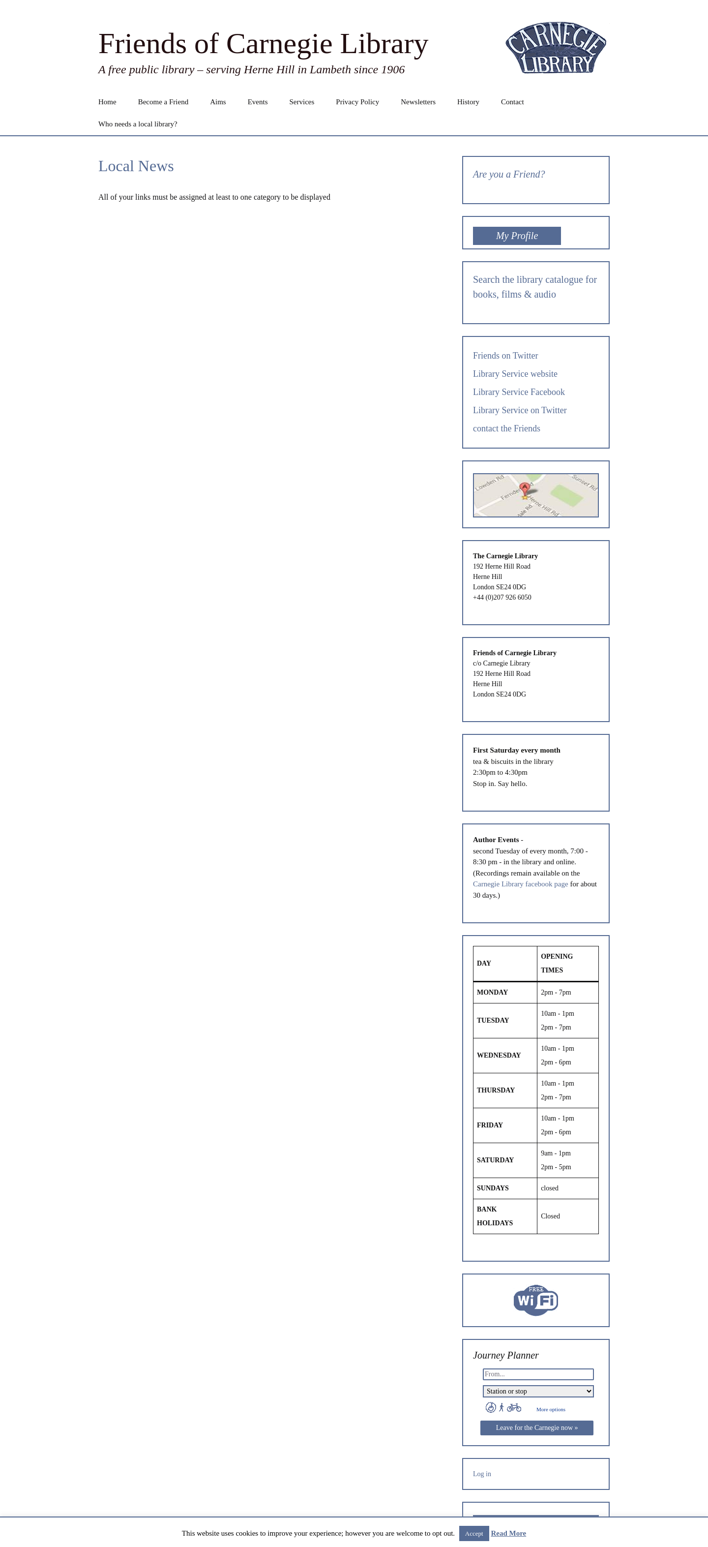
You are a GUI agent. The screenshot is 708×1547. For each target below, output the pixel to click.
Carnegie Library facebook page (520, 884)
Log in (482, 1474)
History (468, 102)
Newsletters (418, 102)
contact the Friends (506, 428)
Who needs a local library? (137, 124)
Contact (512, 102)
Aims (218, 102)
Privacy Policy (357, 102)
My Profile (517, 235)
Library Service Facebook (519, 392)
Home (107, 102)
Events (258, 102)
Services (301, 102)
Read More (508, 1533)
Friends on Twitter (505, 356)
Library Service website (515, 374)
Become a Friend (163, 102)
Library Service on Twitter (520, 410)
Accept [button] (474, 1533)
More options (550, 1409)
